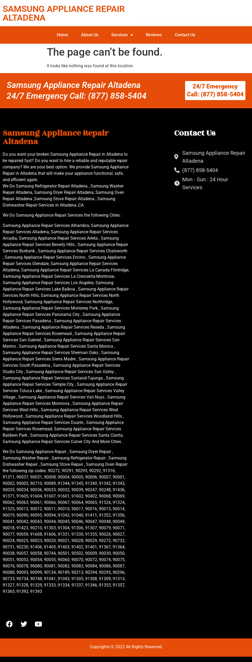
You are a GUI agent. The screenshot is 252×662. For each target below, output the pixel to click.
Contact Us (185, 34)
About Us (89, 34)
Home (62, 34)
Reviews (154, 34)
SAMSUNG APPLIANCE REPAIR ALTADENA (64, 13)
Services (122, 35)
